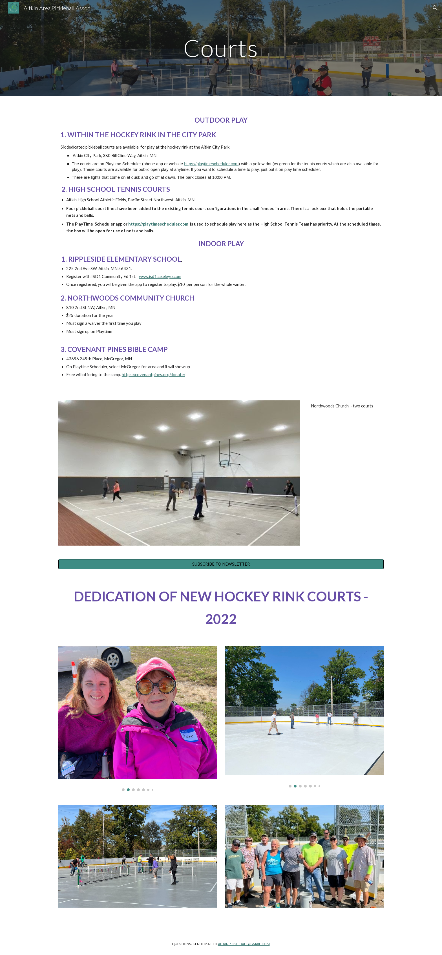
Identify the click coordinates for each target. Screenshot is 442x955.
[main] (221, 48)
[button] (435, 8)
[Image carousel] (137, 718)
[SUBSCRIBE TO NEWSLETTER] (221, 563)
